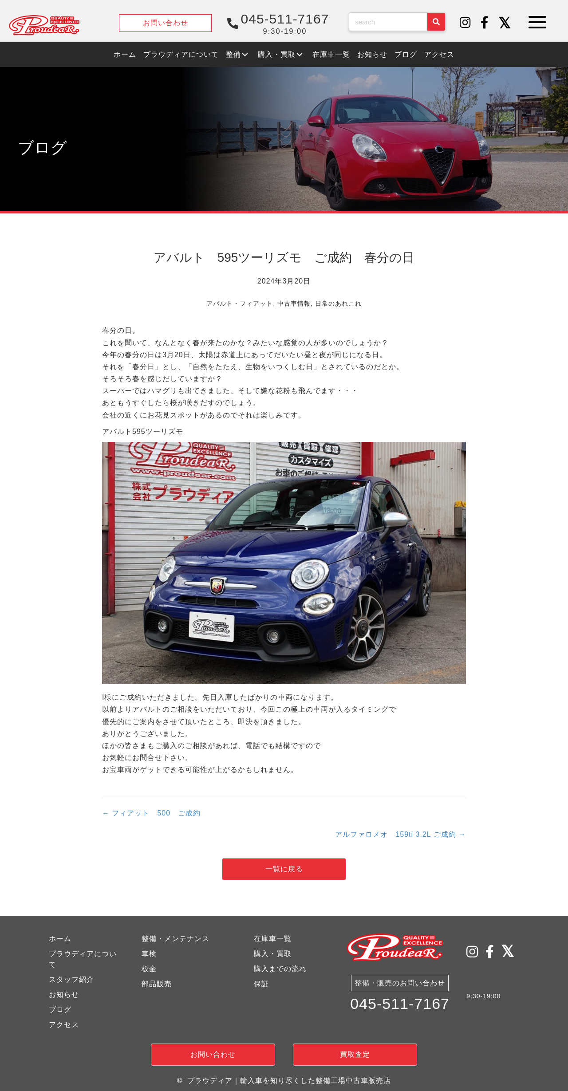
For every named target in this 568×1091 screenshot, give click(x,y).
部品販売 (157, 984)
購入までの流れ (280, 969)
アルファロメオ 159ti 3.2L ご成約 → (400, 834)
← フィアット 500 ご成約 (151, 813)
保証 (261, 984)
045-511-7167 (400, 1004)
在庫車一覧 (273, 938)
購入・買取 (273, 953)
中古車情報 (294, 303)
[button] (465, 23)
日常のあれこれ (338, 303)
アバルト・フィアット (239, 303)
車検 (149, 953)
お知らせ (64, 994)
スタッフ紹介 (71, 979)
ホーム (60, 938)
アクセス (64, 1024)
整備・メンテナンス (175, 938)
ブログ (60, 1009)
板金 (149, 969)
